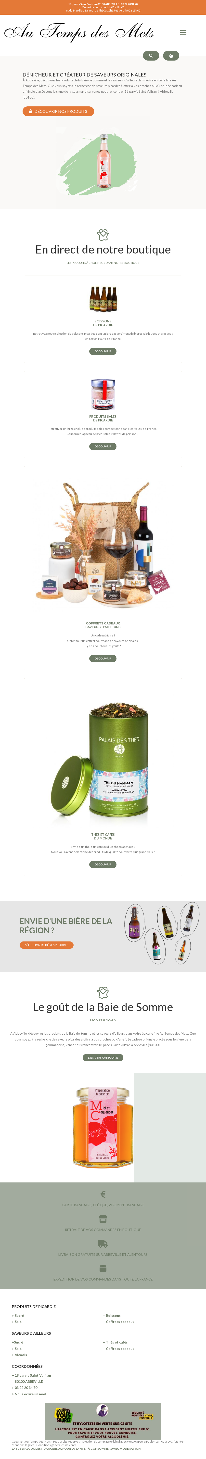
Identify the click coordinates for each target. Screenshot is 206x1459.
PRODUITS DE (25, 1306)
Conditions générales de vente (56, 1445)
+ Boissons (112, 1315)
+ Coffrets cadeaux (118, 1321)
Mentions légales (23, 1445)
